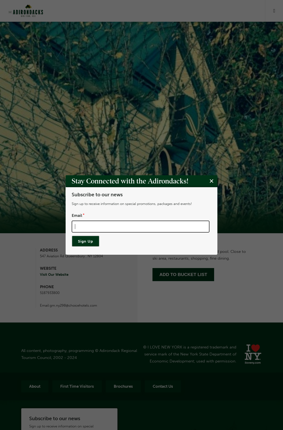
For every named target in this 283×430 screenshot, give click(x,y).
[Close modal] (212, 181)
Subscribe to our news (97, 195)
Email (77, 215)
